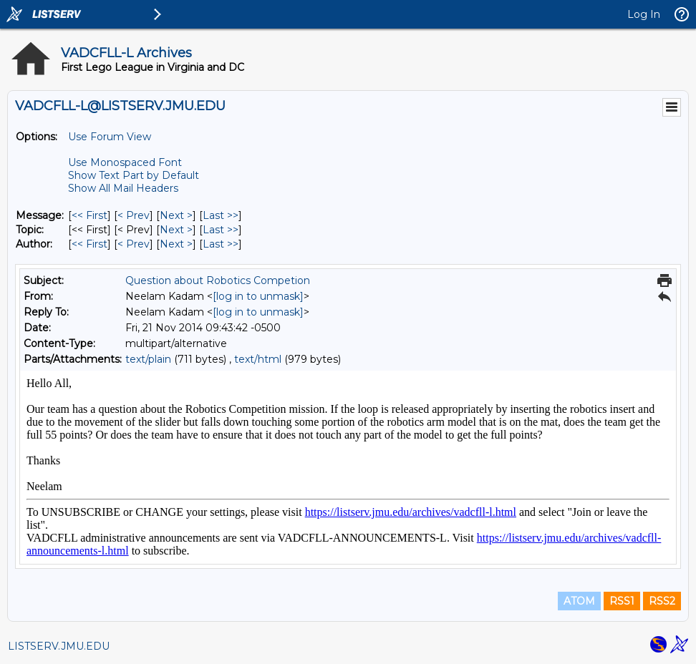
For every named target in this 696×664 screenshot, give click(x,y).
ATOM (579, 601)
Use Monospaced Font (125, 162)
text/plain (148, 359)
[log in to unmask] (258, 296)
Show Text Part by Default (133, 175)
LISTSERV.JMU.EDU (59, 646)
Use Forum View (109, 136)
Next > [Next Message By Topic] (176, 229)
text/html (257, 359)
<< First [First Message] (89, 215)
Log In (643, 14)
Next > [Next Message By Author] (176, 244)
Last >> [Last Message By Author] (220, 244)
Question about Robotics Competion (217, 280)
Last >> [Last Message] (220, 215)
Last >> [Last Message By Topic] (220, 229)
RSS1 (621, 601)
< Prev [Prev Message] (133, 215)
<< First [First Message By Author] (89, 244)
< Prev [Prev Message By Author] (133, 244)
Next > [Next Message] (176, 215)
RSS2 (662, 601)
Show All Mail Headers (123, 188)
